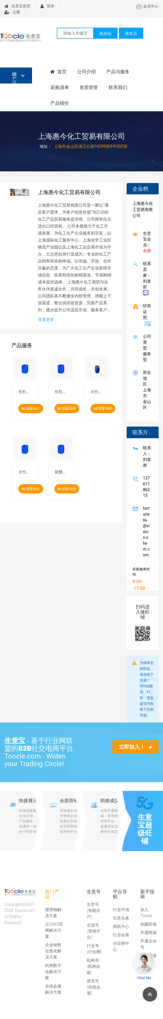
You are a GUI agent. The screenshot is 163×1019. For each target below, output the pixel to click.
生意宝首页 (17, 6)
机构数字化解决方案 (53, 971)
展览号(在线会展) (93, 987)
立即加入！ (135, 747)
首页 (58, 71)
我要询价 (31, 408)
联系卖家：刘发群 (146, 278)
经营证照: (146, 314)
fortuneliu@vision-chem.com (145, 531)
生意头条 (121, 918)
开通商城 (148, 932)
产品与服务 (118, 71)
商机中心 (121, 926)
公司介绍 (86, 71)
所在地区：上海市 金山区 (146, 390)
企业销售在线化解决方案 (53, 950)
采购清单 (59, 87)
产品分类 (14, 78)
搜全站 (105, 33)
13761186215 (145, 487)
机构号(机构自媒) (93, 966)
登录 (47, 6)
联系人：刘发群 (146, 456)
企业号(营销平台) (93, 931)
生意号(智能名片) (93, 910)
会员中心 (147, 6)
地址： (46, 146)
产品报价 (59, 103)
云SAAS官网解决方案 (54, 930)
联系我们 (118, 87)
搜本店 (131, 33)
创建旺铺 (148, 924)
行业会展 (121, 935)
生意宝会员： (146, 242)
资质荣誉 (88, 87)
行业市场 (121, 909)
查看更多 (46, 319)
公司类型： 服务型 (146, 348)
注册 (12, 12)
